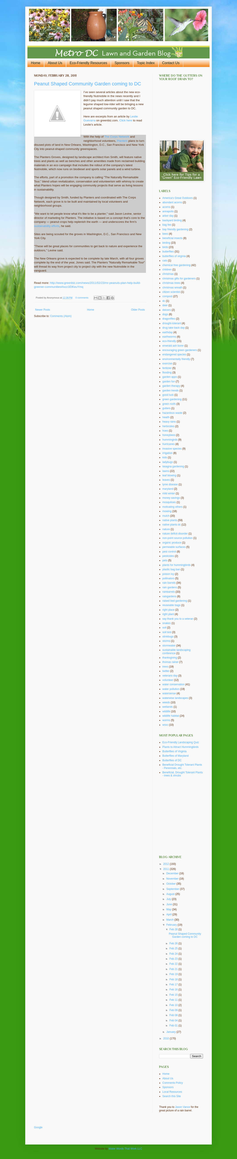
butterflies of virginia (174, 256)
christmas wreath (172, 287)
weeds (166, 702)
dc (163, 300)
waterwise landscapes (175, 698)
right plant (168, 614)
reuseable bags (171, 605)
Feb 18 (173, 979)
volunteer (167, 680)
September (173, 889)
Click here (125, 120)
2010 (166, 1038)
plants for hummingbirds (176, 565)
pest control (169, 551)
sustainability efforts (46, 226)
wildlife (166, 711)
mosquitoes (169, 502)
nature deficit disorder (175, 533)
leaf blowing (169, 475)
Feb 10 (173, 1005)
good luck (168, 394)
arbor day (168, 215)
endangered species (174, 354)
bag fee (166, 224)
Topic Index (146, 63)
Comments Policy (172, 1082)
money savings (171, 497)
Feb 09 (173, 1010)
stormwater (168, 645)
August (170, 894)
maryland (167, 488)
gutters (166, 408)
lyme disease (170, 484)
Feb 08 (173, 1015)
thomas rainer (170, 662)
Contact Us (171, 63)
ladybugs (167, 462)
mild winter (168, 493)
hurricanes (168, 444)
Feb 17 (173, 984)
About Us (55, 63)
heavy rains (169, 421)
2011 (166, 869)
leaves (166, 479)
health (166, 417)
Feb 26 (173, 943)
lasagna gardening (173, 466)
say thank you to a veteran (177, 618)
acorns (166, 207)
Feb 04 (173, 1020)
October (171, 883)
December (172, 873)
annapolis (168, 211)
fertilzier (167, 368)
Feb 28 (173, 929)
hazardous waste (172, 412)
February (172, 924)
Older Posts (138, 309)
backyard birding (172, 220)
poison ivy (168, 574)
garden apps (169, 376)
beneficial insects (172, 238)
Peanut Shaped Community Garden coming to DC (87, 83)
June (169, 904)
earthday (167, 332)
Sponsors (122, 63)
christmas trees (171, 282)
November (172, 878)
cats (164, 260)
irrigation (167, 453)
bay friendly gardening (175, 229)
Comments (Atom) (60, 316)
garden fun (168, 381)
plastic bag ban (171, 569)
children (167, 269)
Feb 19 (173, 974)
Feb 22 (173, 963)
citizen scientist (171, 291)
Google (38, 1127)
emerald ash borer (173, 345)
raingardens (169, 596)
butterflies (168, 251)
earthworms (169, 336)
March (170, 919)
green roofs (169, 403)
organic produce (171, 542)
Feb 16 (173, 989)
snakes (166, 623)
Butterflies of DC (171, 760)
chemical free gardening (176, 265)
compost (167, 296)
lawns (165, 471)
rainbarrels (168, 591)
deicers (166, 309)
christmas (168, 273)
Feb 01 (173, 1025)
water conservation (173, 684)
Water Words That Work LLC (125, 1148)
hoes (165, 430)
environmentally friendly (176, 359)
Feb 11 (173, 999)
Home (35, 63)
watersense (169, 693)
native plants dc (171, 524)
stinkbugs (168, 636)
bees (165, 233)
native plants (169, 520)
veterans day (170, 675)
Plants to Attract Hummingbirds (180, 747)
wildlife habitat (170, 715)
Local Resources (172, 1091)
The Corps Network (116, 136)
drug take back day (173, 327)
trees (165, 666)
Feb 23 (173, 958)
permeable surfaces (173, 547)
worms (166, 720)
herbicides (168, 426)
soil (164, 627)
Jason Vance (182, 1107)
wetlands (167, 706)
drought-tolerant (171, 323)
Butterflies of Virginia (174, 751)
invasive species (171, 448)
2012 (166, 864)
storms (166, 640)
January (171, 1031)
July (169, 899)
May (169, 909)
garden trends (170, 390)
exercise (167, 363)
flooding (167, 372)
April (169, 914)
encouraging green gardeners (179, 350)
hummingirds (170, 439)
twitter (165, 671)
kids (164, 457)
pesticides (168, 556)
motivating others (172, 506)
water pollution (170, 689)
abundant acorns (172, 202)
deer (165, 305)
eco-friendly (169, 341)
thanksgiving (169, 657)
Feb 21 (173, 969)
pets (164, 560)
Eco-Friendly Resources (88, 63)
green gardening (171, 399)
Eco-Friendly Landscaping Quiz (180, 742)
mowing (166, 511)
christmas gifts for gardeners (179, 278)
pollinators (168, 578)
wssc (165, 724)
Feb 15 (173, 994)
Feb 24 (173, 953)
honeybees (168, 435)
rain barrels (169, 582)
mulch (165, 515)
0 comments (81, 297)
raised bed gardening (174, 600)
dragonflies (168, 318)
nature (166, 529)
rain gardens (169, 587)
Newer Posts (42, 309)
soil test (166, 632)
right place (168, 609)
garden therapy (171, 385)
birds (165, 247)
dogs (165, 314)
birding (166, 242)
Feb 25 (173, 948)
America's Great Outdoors (177, 198)
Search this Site (171, 1096)
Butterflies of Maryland (175, 755)
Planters (122, 140)
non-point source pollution (177, 538)
